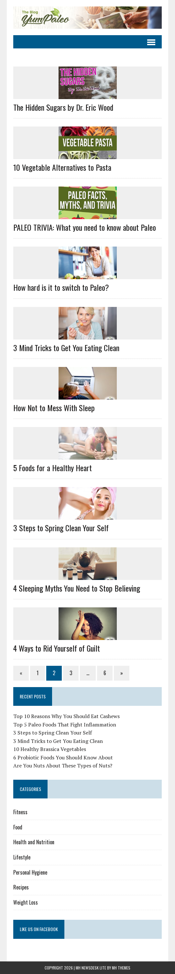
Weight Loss (25, 902)
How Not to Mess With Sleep (54, 407)
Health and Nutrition (33, 842)
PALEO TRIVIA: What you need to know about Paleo (84, 227)
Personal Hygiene (30, 872)
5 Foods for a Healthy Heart (52, 467)
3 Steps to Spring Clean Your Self (61, 527)
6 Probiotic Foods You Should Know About (63, 757)
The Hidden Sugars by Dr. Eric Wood (63, 107)
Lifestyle (21, 857)
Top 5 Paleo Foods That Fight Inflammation (64, 724)
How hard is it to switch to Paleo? (61, 287)
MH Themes (121, 967)
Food (17, 827)
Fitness (20, 812)
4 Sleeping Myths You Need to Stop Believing (76, 588)
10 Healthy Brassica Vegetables (49, 749)
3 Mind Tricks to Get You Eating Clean (66, 347)
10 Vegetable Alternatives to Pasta (62, 167)
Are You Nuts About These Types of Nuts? (62, 765)
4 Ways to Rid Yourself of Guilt (56, 648)
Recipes (21, 887)
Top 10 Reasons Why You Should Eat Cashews (66, 716)
